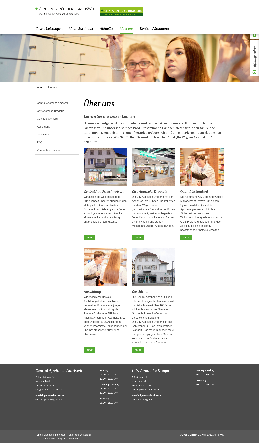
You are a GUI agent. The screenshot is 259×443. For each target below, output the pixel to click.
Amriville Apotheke (121, 11)
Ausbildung (43, 126)
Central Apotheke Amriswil (52, 103)
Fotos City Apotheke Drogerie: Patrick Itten (57, 438)
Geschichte (43, 134)
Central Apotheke (65, 11)
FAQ (39, 142)
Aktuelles (107, 28)
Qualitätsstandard (47, 118)
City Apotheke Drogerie (50, 111)
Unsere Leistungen (49, 28)
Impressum (60, 434)
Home (38, 87)
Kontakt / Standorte (154, 28)
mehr (89, 237)
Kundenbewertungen (49, 150)
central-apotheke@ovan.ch (49, 399)
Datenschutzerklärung (79, 434)
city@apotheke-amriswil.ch (146, 389)
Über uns (126, 28)
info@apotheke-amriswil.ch (49, 389)
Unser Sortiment (81, 28)
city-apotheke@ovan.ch (144, 399)
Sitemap (48, 434)
